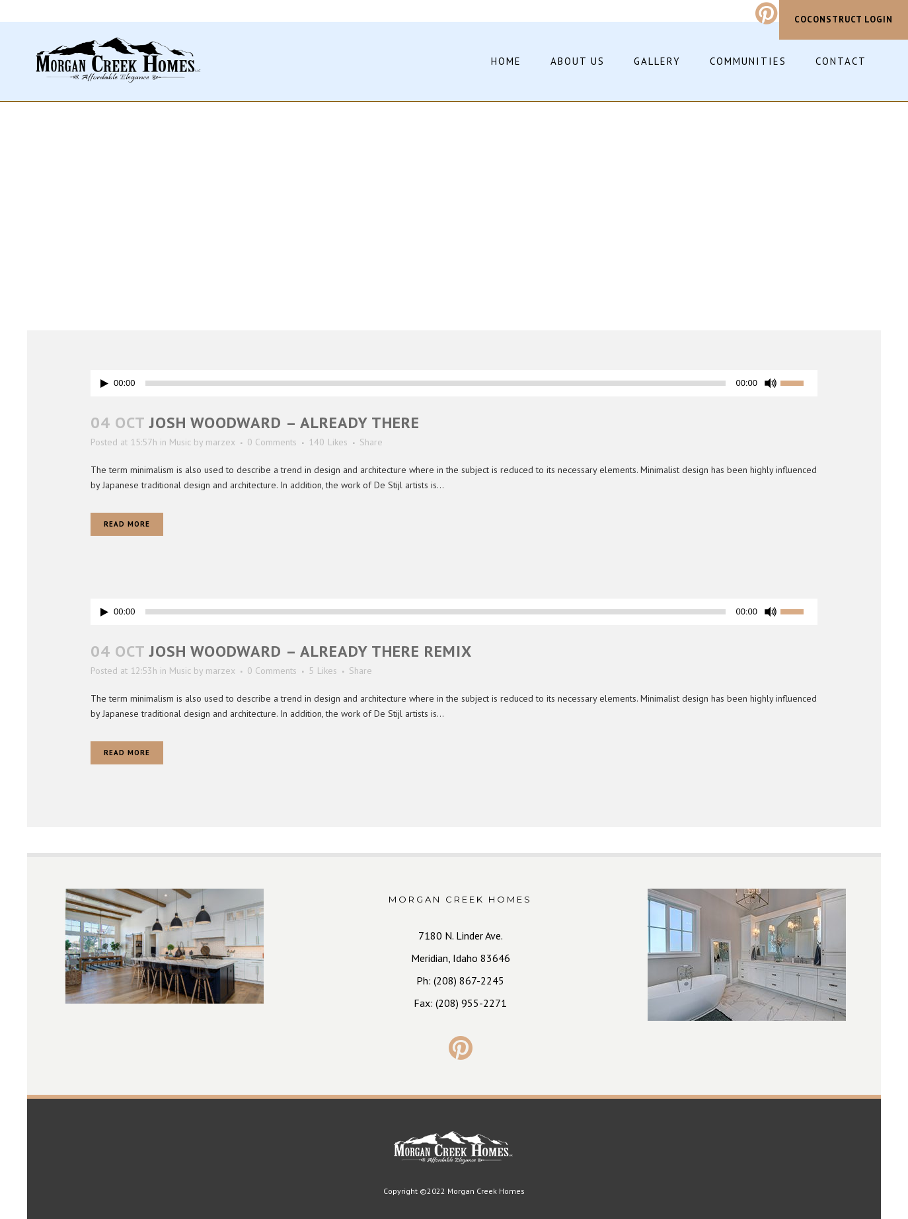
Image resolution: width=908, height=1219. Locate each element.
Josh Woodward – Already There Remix (310, 651)
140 (328, 442)
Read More (127, 524)
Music (180, 442)
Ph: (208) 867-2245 (460, 980)
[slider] (435, 383)
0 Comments (272, 442)
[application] (454, 383)
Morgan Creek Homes (486, 1191)
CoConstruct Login (843, 19)
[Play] (104, 383)
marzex (220, 442)
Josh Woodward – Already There (284, 422)
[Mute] (770, 383)
